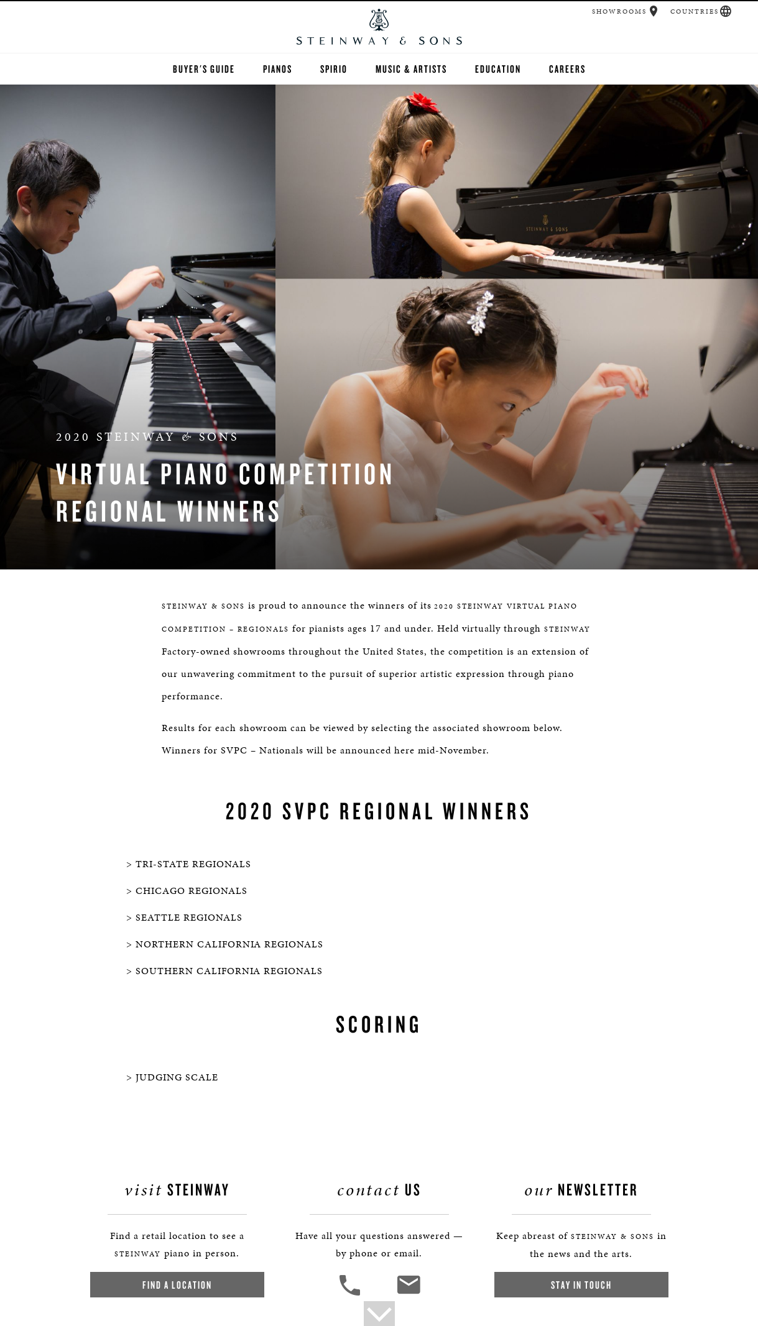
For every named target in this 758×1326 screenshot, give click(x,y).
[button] (654, 11)
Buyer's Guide (204, 68)
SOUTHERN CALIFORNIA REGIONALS (229, 971)
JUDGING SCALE (177, 1077)
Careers (567, 68)
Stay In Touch (581, 1284)
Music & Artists (411, 68)
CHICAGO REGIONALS (191, 890)
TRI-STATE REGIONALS (193, 864)
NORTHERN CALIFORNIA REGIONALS (229, 944)
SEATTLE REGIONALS (189, 917)
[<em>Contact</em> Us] (408, 1294)
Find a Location (177, 1284)
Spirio (334, 68)
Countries (694, 11)
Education (498, 68)
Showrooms (619, 11)
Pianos (277, 68)
